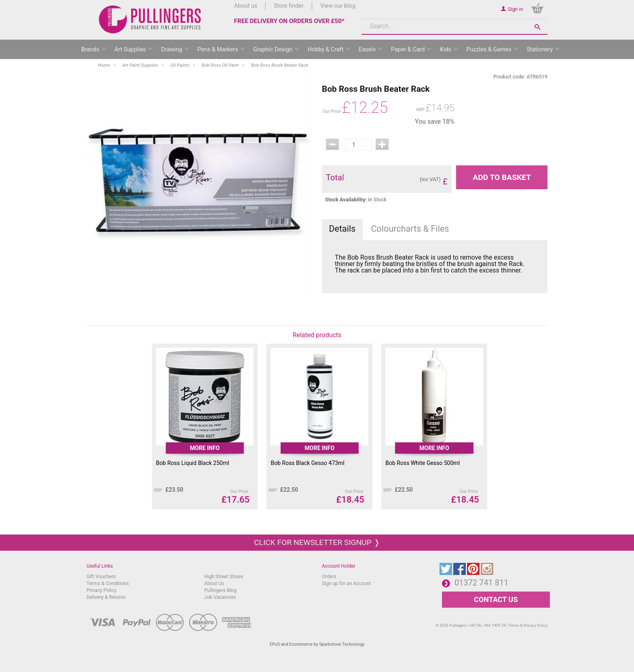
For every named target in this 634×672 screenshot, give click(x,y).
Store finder (289, 5)
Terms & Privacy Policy (527, 625)
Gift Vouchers (101, 576)
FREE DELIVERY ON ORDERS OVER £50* (289, 21)
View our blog (337, 5)
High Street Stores (223, 576)
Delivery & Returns (106, 597)
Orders (329, 576)
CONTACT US (496, 599)
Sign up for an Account (346, 583)
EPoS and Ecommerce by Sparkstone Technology (317, 644)
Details (342, 229)
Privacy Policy (101, 590)
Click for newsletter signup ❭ (317, 542)
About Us (214, 583)
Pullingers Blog (220, 590)
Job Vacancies (220, 597)
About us (245, 5)
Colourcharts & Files (410, 229)
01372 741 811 (481, 582)
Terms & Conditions (108, 583)
